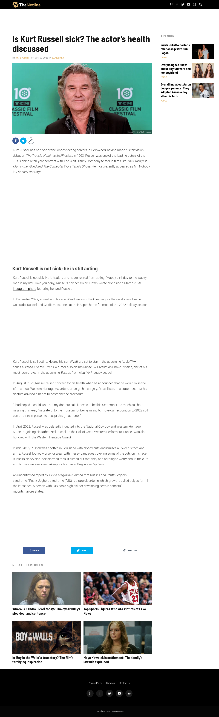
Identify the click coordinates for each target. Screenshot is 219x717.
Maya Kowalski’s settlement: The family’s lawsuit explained (112, 659)
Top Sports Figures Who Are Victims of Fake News (114, 611)
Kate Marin (22, 57)
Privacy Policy (95, 683)
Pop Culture (79, 4)
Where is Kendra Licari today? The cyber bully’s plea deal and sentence (46, 611)
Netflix (53, 4)
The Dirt (67, 4)
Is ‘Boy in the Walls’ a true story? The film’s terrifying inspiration (42, 659)
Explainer (58, 57)
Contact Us (125, 683)
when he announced (100, 383)
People (48, 4)
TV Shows (60, 4)
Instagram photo (24, 288)
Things (72, 4)
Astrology (88, 4)
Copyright (111, 683)
